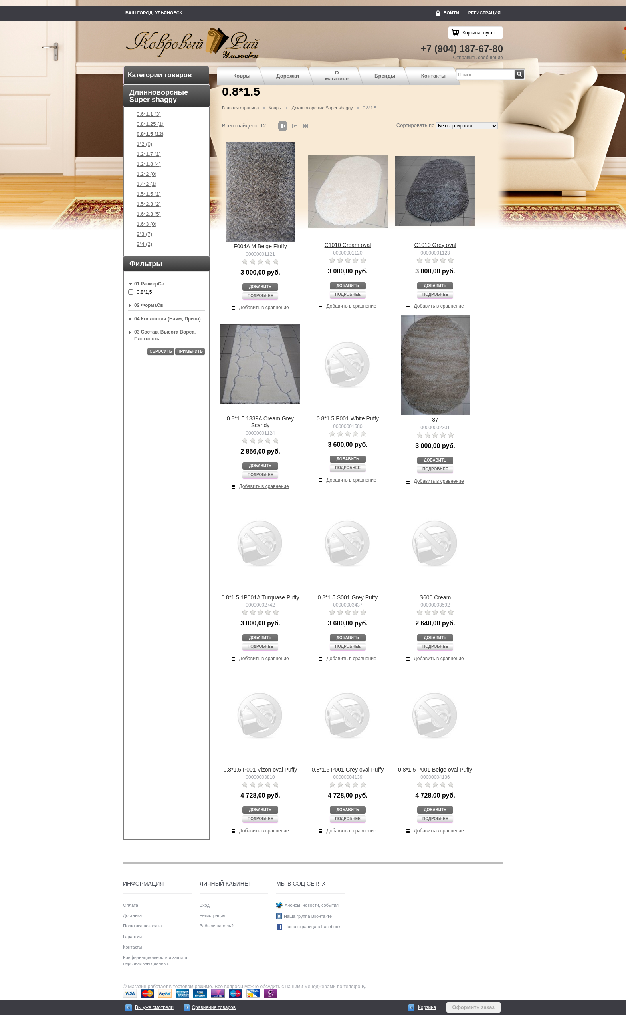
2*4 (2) (144, 244)
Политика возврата (142, 925)
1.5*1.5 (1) (149, 194)
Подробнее (260, 295)
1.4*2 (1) (146, 184)
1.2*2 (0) (146, 174)
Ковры (241, 76)
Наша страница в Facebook (313, 927)
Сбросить (160, 351)
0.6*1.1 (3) (149, 114)
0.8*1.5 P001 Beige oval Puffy (435, 769)
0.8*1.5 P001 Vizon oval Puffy (260, 769)
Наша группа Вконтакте (308, 916)
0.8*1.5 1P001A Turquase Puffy (260, 597)
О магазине (337, 76)
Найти (524, 72)
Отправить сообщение (478, 57)
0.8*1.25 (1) (150, 124)
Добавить (260, 287)
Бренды (384, 76)
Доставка (132, 915)
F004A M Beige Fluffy (260, 246)
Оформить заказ (473, 1007)
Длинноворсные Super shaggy (322, 107)
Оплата (130, 905)
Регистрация (484, 12)
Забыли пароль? (217, 925)
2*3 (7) (144, 234)
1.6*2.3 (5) (149, 214)
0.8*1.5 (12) (150, 134)
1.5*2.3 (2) (149, 204)
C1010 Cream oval (348, 245)
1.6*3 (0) (146, 224)
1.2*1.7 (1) (149, 154)
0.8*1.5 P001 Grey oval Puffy (348, 769)
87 (435, 419)
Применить (190, 351)
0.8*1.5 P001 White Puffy (348, 418)
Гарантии (132, 936)
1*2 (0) (144, 144)
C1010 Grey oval (435, 245)
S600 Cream (435, 597)
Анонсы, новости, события (312, 905)
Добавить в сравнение (264, 307)
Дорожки (287, 76)
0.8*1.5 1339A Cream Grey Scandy (260, 421)
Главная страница (240, 107)
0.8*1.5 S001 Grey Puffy (348, 597)
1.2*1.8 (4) (149, 164)
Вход (205, 905)
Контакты (433, 76)
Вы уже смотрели (154, 1007)
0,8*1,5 (144, 292)
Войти (451, 12)
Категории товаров (160, 75)
